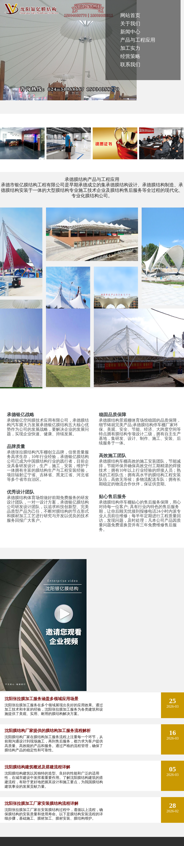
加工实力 (130, 48)
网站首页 (130, 15)
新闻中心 (130, 32)
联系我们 (130, 64)
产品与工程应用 (137, 40)
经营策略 (130, 56)
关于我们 (130, 23)
